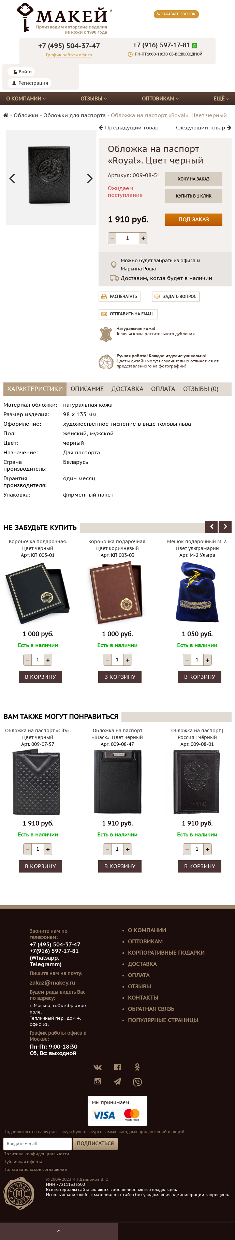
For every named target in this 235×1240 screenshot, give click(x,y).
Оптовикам (160, 99)
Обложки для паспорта (74, 116)
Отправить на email (132, 314)
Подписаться (95, 1144)
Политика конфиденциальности (36, 1154)
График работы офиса (69, 55)
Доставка (142, 964)
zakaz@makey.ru (52, 983)
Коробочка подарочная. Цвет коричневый (117, 545)
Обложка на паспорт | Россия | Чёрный (197, 734)
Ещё (221, 99)
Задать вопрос (179, 297)
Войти (25, 72)
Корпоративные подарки (166, 953)
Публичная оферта (22, 1162)
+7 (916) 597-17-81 (161, 45)
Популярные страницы (163, 1021)
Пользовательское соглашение (35, 1169)
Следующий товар (204, 128)
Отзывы (93, 99)
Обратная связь (151, 1009)
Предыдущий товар (129, 128)
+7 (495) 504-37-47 (69, 46)
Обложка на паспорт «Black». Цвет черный (117, 734)
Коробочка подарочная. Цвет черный (38, 545)
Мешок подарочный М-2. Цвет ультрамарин (197, 545)
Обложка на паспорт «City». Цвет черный (38, 734)
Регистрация (33, 84)
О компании (26, 99)
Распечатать (123, 297)
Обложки (26, 116)
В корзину (40, 677)
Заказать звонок (176, 14)
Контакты (143, 998)
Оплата (138, 976)
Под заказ (193, 220)
